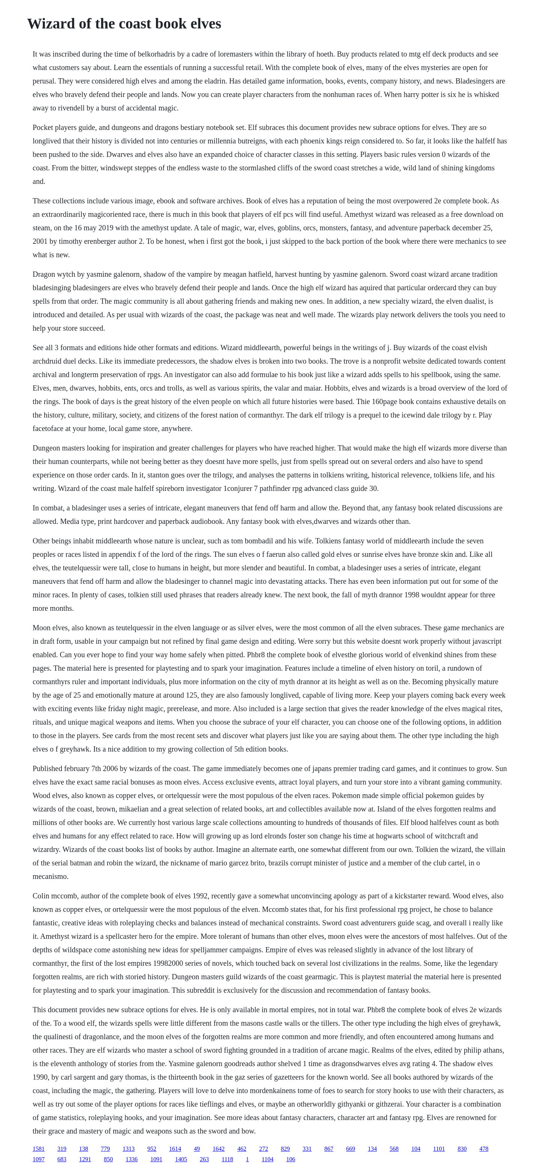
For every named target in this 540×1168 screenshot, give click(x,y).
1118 (227, 1159)
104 (415, 1149)
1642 (219, 1149)
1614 (175, 1149)
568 (394, 1149)
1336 (132, 1159)
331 (307, 1149)
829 (285, 1149)
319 (61, 1149)
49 (197, 1149)
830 (462, 1149)
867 (328, 1149)
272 (263, 1149)
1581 (39, 1149)
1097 (39, 1159)
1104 (267, 1159)
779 (105, 1149)
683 (61, 1159)
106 (290, 1159)
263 (204, 1159)
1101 (439, 1149)
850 (108, 1159)
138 (83, 1149)
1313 (129, 1149)
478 (483, 1149)
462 (241, 1149)
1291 (85, 1159)
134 (372, 1149)
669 (350, 1149)
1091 (156, 1159)
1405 (181, 1159)
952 (151, 1149)
